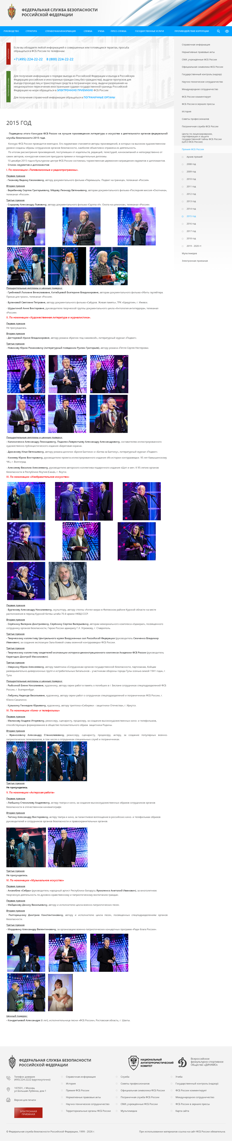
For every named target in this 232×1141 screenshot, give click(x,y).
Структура (31, 31)
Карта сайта (182, 1111)
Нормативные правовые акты (83, 1097)
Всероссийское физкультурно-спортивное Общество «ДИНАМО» (207, 1062)
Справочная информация (60, 31)
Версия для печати (25, 1100)
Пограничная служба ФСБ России (140, 1097)
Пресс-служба (118, 31)
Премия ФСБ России (77, 1090)
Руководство (11, 31)
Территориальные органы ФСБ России (88, 1111)
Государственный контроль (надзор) (197, 1083)
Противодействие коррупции (192, 31)
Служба (88, 31)
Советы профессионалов (135, 1083)
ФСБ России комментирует (191, 1090)
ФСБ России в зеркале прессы (193, 1104)
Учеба (101, 31)
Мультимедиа (129, 1111)
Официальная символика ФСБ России (143, 1090)
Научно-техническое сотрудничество (87, 1104)
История (71, 1083)
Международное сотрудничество (195, 1097)
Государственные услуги (149, 31)
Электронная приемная (28, 1113)
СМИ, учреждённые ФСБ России (139, 1104)
